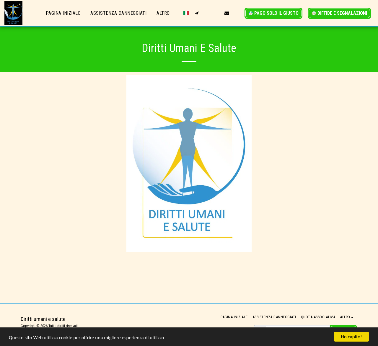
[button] (196, 13)
